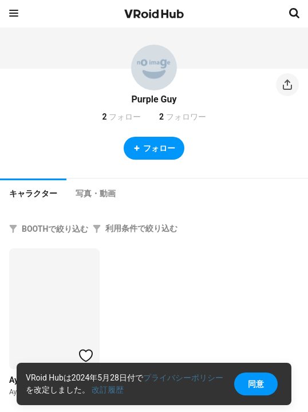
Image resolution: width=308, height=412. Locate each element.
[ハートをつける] (86, 355)
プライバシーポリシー (183, 377)
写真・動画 (96, 193)
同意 (256, 384)
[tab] (33, 192)
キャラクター (33, 193)
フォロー (154, 148)
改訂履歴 (108, 389)
